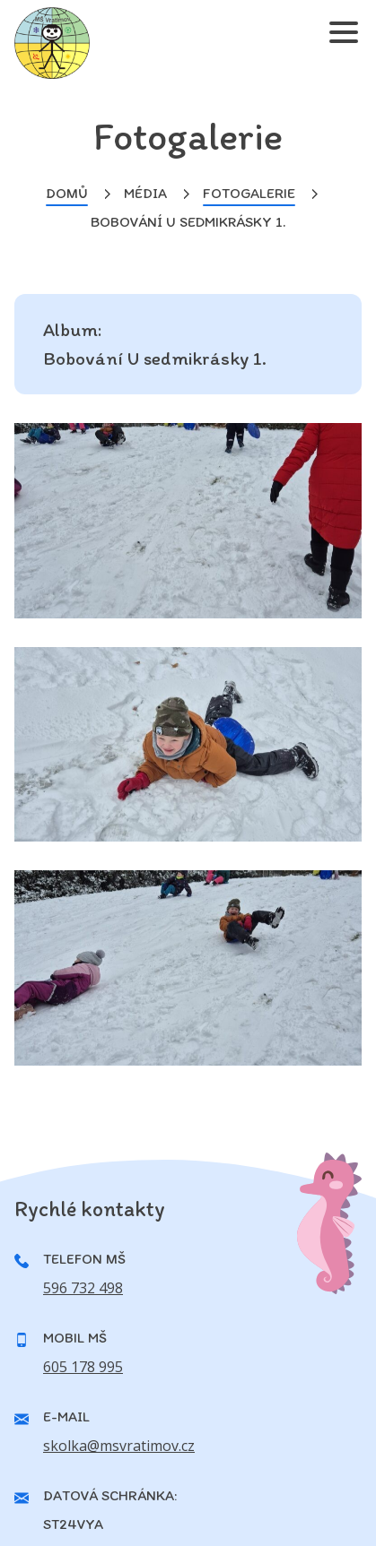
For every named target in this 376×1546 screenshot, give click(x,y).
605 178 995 (83, 1367)
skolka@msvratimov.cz (119, 1445)
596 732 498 (83, 1288)
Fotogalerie (249, 193)
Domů (67, 193)
